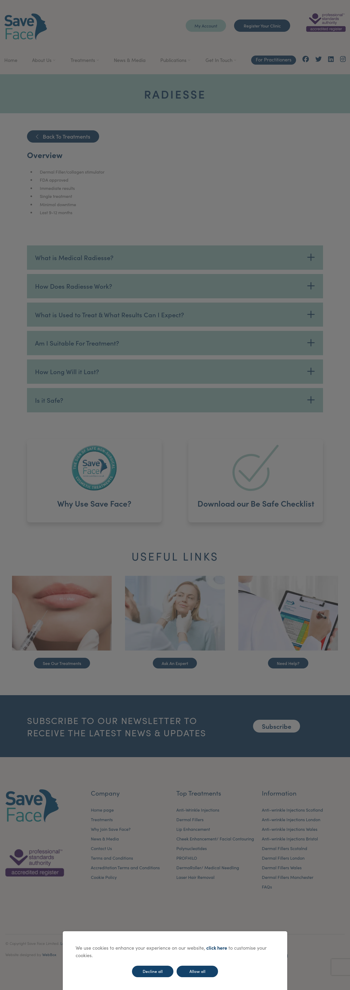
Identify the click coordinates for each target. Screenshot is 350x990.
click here (216, 947)
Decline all (153, 971)
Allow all (197, 971)
